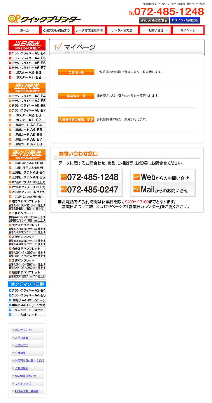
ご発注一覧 (76, 72)
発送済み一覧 (76, 96)
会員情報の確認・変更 (76, 119)
